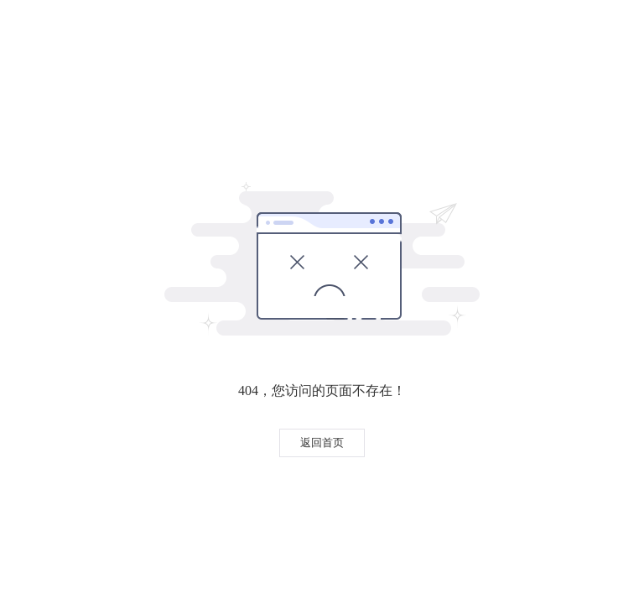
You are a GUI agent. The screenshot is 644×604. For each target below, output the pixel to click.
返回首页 (322, 442)
